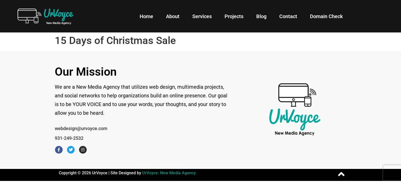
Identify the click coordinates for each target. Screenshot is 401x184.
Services (202, 16)
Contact (288, 16)
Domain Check (326, 16)
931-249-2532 (69, 138)
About (173, 16)
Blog (261, 16)
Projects (234, 16)
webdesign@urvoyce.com (81, 128)
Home (146, 16)
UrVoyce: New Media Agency (168, 172)
